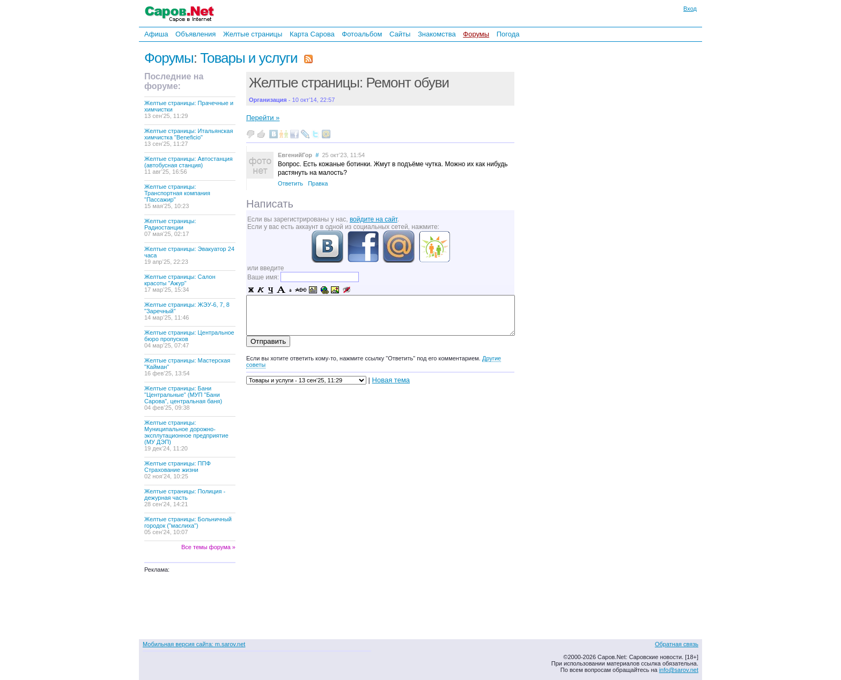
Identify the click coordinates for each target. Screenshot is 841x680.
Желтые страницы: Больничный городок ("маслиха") (188, 525)
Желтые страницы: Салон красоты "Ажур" (180, 283)
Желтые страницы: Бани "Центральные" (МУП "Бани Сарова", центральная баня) (183, 398)
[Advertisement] (589, 187)
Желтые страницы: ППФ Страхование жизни (177, 469)
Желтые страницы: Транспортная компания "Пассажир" (177, 196)
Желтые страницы (253, 34)
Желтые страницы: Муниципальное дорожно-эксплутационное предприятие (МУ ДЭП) (186, 435)
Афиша (156, 34)
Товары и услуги (248, 58)
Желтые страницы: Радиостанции (170, 227)
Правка (318, 183)
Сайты (399, 34)
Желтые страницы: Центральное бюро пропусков (189, 339)
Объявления (195, 34)
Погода (508, 34)
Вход (690, 8)
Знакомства (437, 34)
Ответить (290, 183)
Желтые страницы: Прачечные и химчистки (188, 109)
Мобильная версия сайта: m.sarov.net (194, 644)
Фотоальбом (362, 34)
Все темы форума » (208, 547)
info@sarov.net (678, 670)
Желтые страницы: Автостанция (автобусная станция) (188, 165)
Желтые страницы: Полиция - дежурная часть (184, 497)
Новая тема (391, 380)
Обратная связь (676, 644)
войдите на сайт (373, 219)
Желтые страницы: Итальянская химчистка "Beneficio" (188, 137)
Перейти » (262, 118)
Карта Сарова (312, 34)
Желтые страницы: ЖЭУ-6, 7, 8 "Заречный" (187, 311)
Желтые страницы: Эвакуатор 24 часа (189, 255)
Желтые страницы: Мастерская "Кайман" (187, 366)
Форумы (476, 34)
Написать (269, 204)
